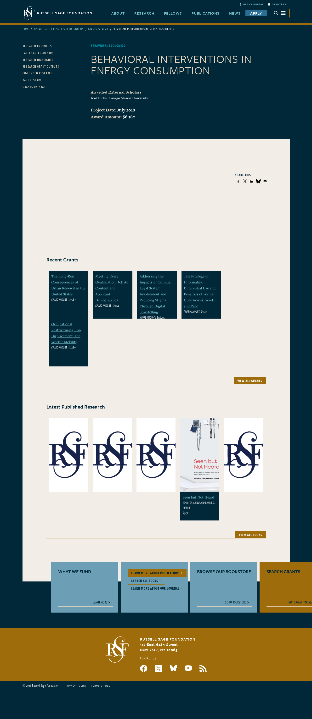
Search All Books (144, 580)
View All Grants (249, 380)
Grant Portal (253, 4)
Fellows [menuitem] (173, 13)
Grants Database (98, 29)
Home (26, 29)
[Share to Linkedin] (251, 181)
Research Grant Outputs (41, 66)
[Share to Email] (265, 181)
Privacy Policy (75, 686)
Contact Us (148, 658)
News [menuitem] (235, 13)
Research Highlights (38, 59)
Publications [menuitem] (206, 13)
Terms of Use (100, 686)
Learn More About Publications (155, 572)
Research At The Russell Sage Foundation (59, 29)
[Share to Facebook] (238, 181)
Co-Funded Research (38, 73)
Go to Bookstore (235, 602)
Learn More (100, 602)
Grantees (279, 4)
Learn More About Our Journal (155, 588)
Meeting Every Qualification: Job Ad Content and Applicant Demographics (111, 288)
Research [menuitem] (144, 13)
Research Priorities (37, 46)
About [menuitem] (118, 13)
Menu (279, 13)
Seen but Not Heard (198, 497)
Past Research (33, 80)
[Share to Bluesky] (258, 181)
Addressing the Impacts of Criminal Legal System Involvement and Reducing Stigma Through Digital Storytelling (155, 294)
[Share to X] (245, 181)
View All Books (250, 534)
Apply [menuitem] (256, 13)
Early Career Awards (38, 52)
